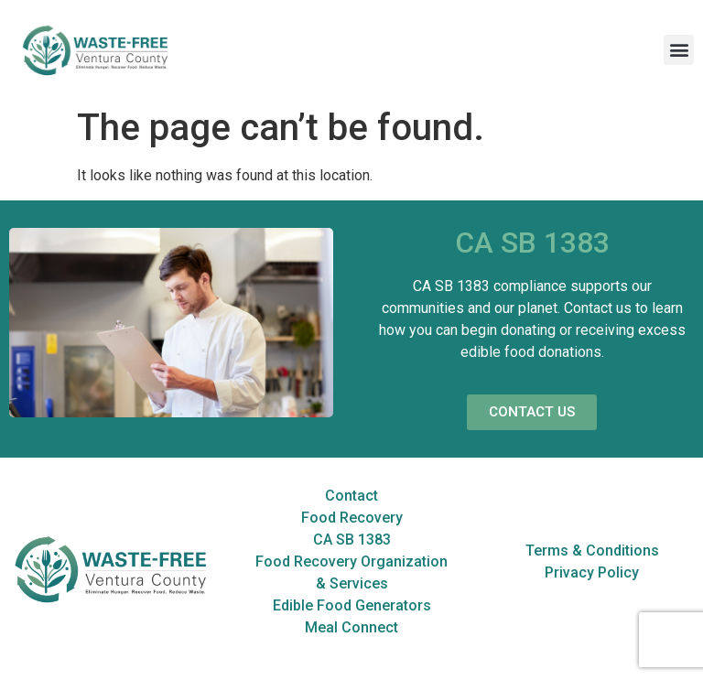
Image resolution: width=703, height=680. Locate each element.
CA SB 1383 (352, 539)
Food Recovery (352, 517)
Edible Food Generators (352, 605)
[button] (679, 50)
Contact (351, 495)
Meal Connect (351, 627)
